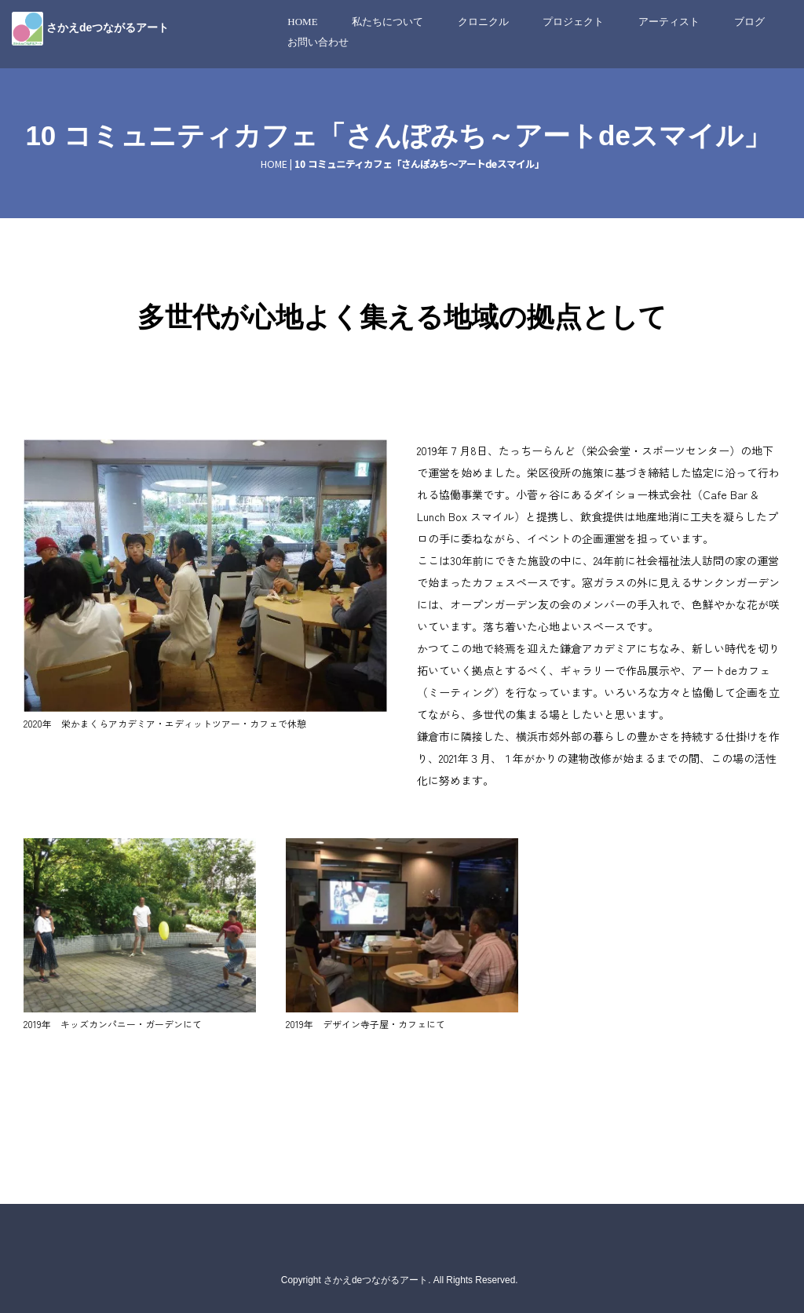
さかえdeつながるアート (107, 27)
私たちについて (387, 21)
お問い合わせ (318, 42)
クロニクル (483, 21)
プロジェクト (573, 21)
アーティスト (669, 21)
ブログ (749, 21)
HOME (302, 21)
